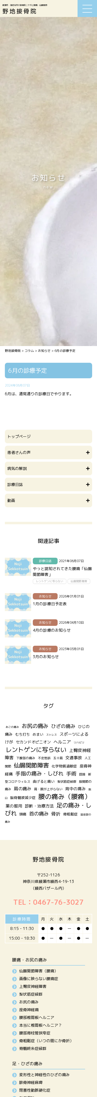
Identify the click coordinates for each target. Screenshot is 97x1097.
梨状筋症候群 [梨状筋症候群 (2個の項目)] (66, 781)
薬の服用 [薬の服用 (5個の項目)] (14, 806)
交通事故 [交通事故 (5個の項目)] (73, 757)
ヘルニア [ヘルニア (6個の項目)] (62, 742)
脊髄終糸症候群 (32, 1048)
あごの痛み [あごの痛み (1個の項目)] (12, 727)
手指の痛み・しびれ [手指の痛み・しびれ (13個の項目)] (39, 773)
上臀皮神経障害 (32, 986)
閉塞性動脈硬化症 (34, 1090)
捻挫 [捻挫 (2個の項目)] (82, 774)
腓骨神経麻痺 (31, 1082)
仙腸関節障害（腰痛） (38, 971)
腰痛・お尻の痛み (29, 960)
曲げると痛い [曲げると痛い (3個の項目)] (44, 781)
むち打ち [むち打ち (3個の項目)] (22, 734)
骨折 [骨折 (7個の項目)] (56, 814)
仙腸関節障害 (79, 581)
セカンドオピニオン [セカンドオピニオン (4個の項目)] (33, 742)
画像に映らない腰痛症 (38, 978)
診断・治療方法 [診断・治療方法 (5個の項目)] (39, 806)
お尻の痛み (29, 1002)
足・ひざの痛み (27, 1064)
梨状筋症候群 (31, 994)
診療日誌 (45, 561)
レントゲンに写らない (49, 581)
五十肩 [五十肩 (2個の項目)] (58, 758)
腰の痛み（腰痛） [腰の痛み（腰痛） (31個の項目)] (64, 796)
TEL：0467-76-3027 (48, 902)
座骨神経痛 (29, 1009)
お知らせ (45, 596)
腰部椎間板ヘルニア (36, 1017)
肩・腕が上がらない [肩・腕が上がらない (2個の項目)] (48, 789)
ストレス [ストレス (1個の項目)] (51, 734)
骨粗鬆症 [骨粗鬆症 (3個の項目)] (70, 814)
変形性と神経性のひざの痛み (44, 1074)
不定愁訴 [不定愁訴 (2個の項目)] (44, 758)
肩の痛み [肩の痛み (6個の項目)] (22, 789)
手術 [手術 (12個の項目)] (71, 773)
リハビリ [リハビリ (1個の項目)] (79, 742)
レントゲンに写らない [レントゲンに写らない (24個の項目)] (36, 749)
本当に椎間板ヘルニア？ (40, 1025)
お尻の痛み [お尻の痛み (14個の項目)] (35, 726)
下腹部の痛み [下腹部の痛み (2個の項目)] (25, 758)
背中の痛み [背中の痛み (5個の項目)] (75, 788)
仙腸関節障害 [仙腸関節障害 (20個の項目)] (31, 765)
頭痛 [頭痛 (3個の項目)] (22, 814)
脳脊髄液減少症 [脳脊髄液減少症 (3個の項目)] (23, 797)
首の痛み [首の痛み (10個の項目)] (39, 813)
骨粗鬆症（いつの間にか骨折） (46, 1040)
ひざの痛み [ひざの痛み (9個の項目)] (63, 726)
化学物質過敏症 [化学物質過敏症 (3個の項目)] (64, 766)
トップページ (19, 436)
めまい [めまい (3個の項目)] (38, 734)
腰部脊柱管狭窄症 (34, 1033)
